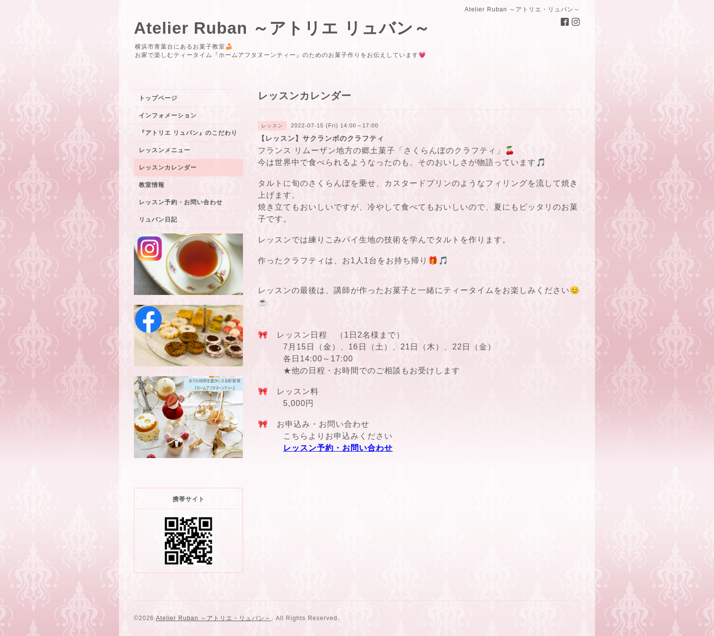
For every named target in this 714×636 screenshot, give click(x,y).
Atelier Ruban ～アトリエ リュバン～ (282, 28)
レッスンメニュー (164, 150)
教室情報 (152, 184)
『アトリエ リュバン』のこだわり (188, 132)
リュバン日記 (158, 219)
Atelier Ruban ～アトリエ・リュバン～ (213, 618)
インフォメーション (168, 115)
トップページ (158, 98)
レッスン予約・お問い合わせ (338, 448)
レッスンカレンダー (168, 167)
